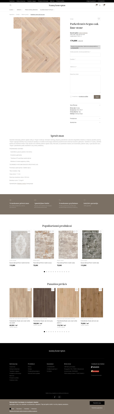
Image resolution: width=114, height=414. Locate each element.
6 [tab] (55, 271)
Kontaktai (49, 371)
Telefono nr (73, 66)
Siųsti (97, 97)
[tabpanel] (21, 248)
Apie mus (52, 1)
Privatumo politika (60, 1)
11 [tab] (66, 271)
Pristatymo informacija (43, 1)
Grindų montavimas (21, 1)
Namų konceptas (57, 5)
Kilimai (11, 9)
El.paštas (72, 59)
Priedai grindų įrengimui (31, 9)
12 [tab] (68, 271)
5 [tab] (53, 271)
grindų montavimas (83, 33)
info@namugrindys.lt (91, 1)
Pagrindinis (12, 14)
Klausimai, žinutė (74, 74)
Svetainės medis (14, 380)
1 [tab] (44, 271)
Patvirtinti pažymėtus (97, 408)
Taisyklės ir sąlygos (31, 1)
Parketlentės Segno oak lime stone (38, 14)
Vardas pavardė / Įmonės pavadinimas (80, 51)
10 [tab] (64, 271)
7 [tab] (57, 271)
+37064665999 (101, 1)
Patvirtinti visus (97, 403)
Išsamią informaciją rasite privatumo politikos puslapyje (23, 411)
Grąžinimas (12, 1)
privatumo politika (83, 96)
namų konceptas (57, 350)
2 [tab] (46, 271)
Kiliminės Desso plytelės (46, 9)
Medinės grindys (25, 14)
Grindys (19, 9)
